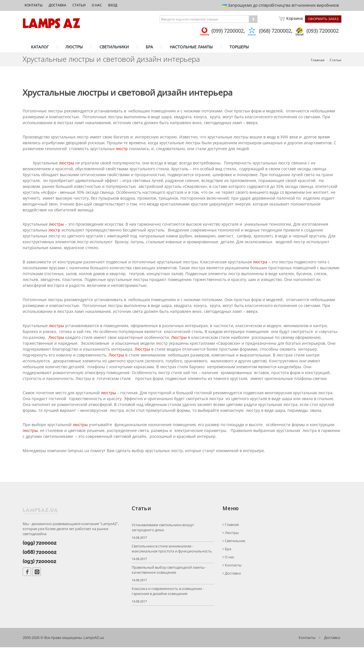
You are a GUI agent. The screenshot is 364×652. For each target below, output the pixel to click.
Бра (227, 553)
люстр (122, 150)
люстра (260, 264)
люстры (66, 165)
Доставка (57, 5)
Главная (318, 60)
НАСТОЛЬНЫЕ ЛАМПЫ (191, 46)
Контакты (33, 5)
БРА (149, 46)
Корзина (290, 19)
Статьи (79, 5)
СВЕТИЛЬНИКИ (114, 46)
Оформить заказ (323, 18)
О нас (97, 5)
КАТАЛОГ (40, 46)
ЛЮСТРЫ (74, 46)
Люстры (56, 339)
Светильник (234, 545)
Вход (112, 5)
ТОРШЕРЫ (239, 46)
